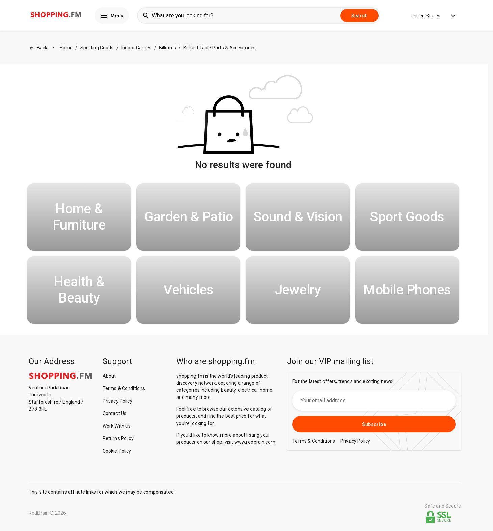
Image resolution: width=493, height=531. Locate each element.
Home (66, 47)
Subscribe (374, 424)
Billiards (167, 47)
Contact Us (115, 413)
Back (38, 48)
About (109, 376)
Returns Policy (118, 438)
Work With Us (117, 426)
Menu (112, 15)
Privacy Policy (117, 401)
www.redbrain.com (254, 442)
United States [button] (428, 15)
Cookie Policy (117, 451)
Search (359, 15)
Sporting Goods (97, 47)
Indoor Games (136, 47)
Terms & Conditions (124, 388)
